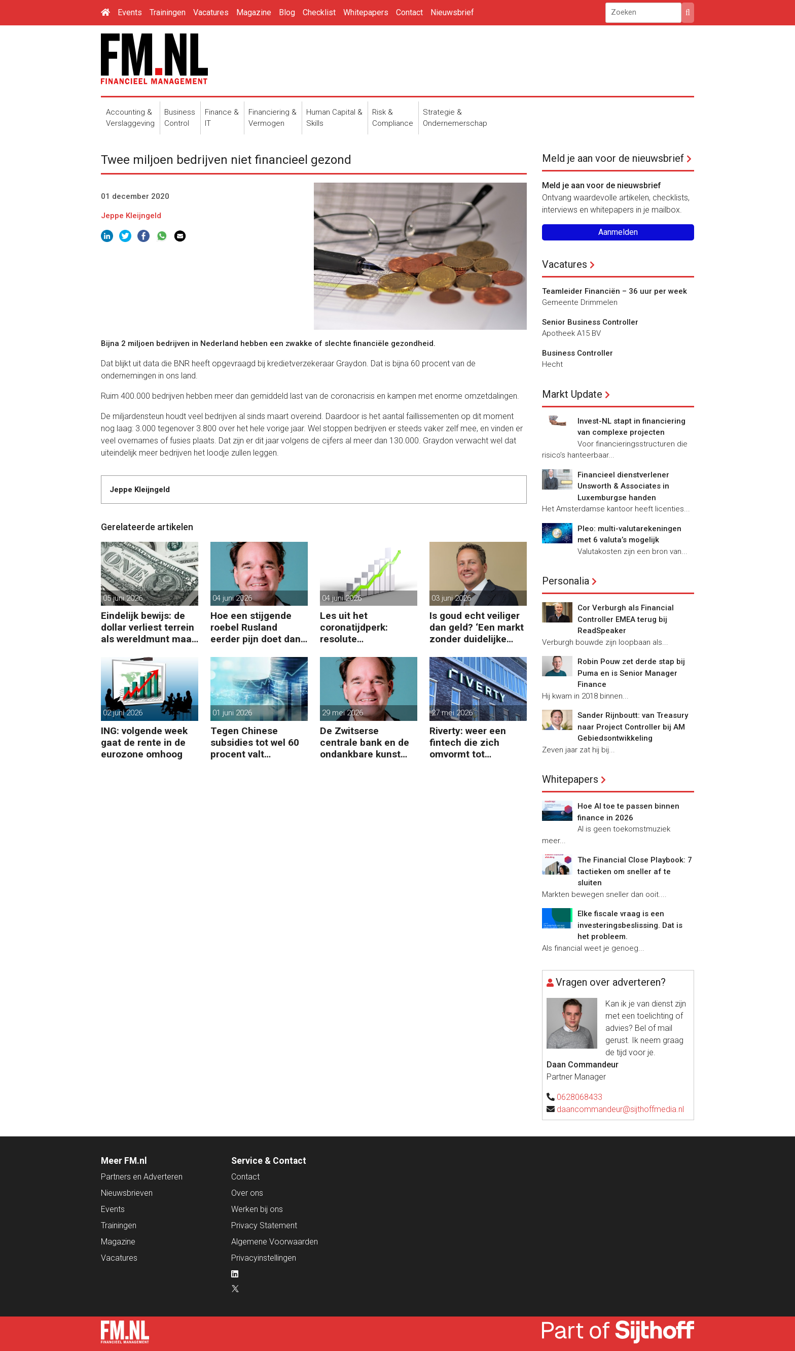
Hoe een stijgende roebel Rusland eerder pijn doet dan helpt (255, 627)
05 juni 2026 (122, 598)
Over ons (247, 1193)
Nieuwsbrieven (127, 1193)
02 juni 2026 (122, 712)
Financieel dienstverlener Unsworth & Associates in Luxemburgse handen (623, 486)
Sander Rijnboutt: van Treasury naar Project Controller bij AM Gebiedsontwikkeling (632, 727)
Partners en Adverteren (142, 1177)
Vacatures (211, 12)
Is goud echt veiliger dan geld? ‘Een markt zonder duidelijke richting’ (476, 627)
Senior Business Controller (590, 322)
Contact (409, 12)
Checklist (319, 12)
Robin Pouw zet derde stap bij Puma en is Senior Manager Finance (631, 673)
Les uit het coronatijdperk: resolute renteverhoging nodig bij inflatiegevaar (367, 627)
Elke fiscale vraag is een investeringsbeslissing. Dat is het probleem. (629, 925)
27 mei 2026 (452, 712)
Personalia (565, 581)
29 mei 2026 (342, 712)
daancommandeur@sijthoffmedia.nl (620, 1109)
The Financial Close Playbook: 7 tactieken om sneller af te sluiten (634, 871)
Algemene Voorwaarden (274, 1241)
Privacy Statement (264, 1225)
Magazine (253, 12)
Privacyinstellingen (263, 1258)
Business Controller (577, 353)
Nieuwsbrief (452, 12)
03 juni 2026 (451, 598)
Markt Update (572, 394)
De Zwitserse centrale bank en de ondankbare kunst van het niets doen (364, 742)
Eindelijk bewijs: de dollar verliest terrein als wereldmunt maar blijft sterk (148, 627)
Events (130, 12)
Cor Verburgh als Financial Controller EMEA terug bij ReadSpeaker (625, 619)
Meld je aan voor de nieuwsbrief (613, 158)
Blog (287, 12)
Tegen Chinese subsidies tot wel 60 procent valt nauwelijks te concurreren (254, 742)
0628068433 (579, 1097)
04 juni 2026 (232, 598)
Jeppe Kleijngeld (131, 215)
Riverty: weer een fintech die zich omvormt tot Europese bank (467, 742)
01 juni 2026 (232, 712)
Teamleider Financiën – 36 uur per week (614, 291)
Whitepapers (365, 12)
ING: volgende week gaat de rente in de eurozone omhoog (144, 742)
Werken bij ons (257, 1209)
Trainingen (168, 12)
